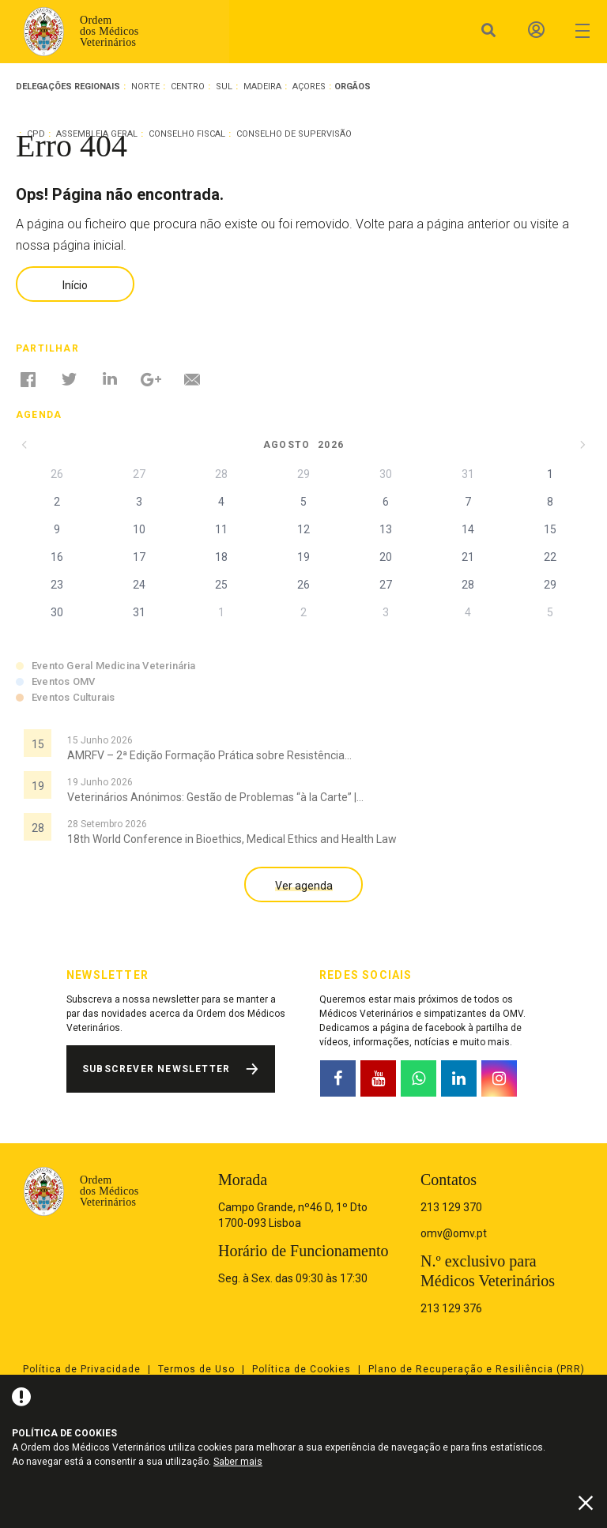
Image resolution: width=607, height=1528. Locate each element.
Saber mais (237, 1461)
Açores (309, 86)
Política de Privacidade (82, 1369)
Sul (224, 86)
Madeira (262, 86)
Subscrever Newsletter (156, 1068)
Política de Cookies (301, 1369)
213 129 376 (451, 1308)
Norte (145, 86)
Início (75, 285)
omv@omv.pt (453, 1233)
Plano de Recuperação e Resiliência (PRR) (476, 1369)
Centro (188, 86)
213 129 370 (451, 1207)
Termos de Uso (196, 1369)
